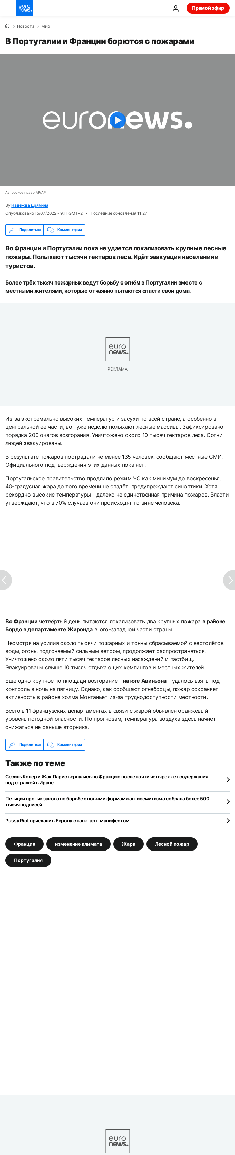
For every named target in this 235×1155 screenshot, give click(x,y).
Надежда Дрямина (29, 205)
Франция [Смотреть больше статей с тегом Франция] (24, 843)
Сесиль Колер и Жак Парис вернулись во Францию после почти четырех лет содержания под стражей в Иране (106, 779)
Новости (25, 26)
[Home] (7, 26)
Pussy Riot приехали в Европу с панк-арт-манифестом (67, 820)
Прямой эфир (208, 8)
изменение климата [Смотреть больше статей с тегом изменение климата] (78, 843)
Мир (45, 26)
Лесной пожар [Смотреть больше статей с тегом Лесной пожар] (172, 843)
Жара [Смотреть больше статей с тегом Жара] (128, 843)
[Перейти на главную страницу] (24, 8)
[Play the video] (117, 120)
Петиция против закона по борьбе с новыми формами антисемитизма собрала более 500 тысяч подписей (107, 801)
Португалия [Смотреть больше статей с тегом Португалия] (28, 860)
